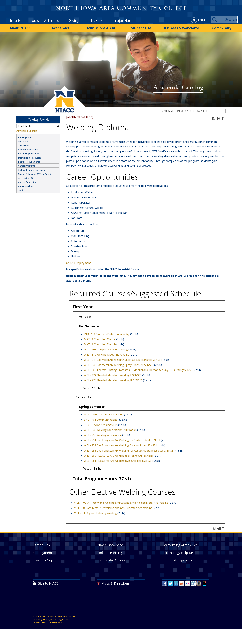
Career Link (41, 544)
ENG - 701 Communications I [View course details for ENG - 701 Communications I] (101, 419)
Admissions (24, 144)
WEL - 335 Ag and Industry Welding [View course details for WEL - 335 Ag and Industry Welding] (95, 512)
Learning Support (46, 559)
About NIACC (20, 28)
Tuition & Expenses (177, 559)
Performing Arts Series (179, 544)
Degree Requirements (29, 161)
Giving (74, 20)
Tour (201, 19)
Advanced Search (26, 130)
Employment (42, 552)
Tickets (96, 20)
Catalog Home (25, 136)
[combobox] (193, 110)
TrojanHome (123, 20)
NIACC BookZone (110, 544)
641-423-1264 (57, 621)
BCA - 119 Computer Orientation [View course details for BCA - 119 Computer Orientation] (103, 414)
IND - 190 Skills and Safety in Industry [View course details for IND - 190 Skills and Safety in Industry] (107, 333)
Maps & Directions (116, 582)
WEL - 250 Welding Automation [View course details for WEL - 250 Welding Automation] (103, 434)
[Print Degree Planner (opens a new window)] (214, 117)
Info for (16, 20)
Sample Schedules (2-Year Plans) (34, 173)
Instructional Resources (29, 157)
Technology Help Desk (179, 552)
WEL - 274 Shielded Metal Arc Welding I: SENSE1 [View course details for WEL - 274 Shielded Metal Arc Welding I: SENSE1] (113, 374)
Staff (20, 189)
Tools (34, 20)
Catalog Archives (26, 185)
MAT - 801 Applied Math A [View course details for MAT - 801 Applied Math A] (100, 338)
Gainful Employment (78, 262)
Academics (60, 28)
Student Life (141, 28)
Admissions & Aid (101, 28)
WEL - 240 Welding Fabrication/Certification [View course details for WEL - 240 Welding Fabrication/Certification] (110, 429)
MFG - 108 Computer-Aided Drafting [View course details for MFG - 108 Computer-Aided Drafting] (106, 348)
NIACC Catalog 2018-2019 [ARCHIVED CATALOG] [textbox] (184, 110)
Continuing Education (28, 153)
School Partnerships (28, 148)
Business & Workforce (181, 28)
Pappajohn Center (111, 559)
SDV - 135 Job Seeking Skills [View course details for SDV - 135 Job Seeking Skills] (101, 424)
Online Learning (109, 552)
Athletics (51, 20)
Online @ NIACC (25, 177)
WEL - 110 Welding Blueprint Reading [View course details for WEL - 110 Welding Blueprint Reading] (106, 354)
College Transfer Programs (31, 169)
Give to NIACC (48, 582)
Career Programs (26, 165)
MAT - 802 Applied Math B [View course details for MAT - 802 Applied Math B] (100, 343)
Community (222, 28)
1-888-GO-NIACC (40, 621)
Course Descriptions (28, 181)
